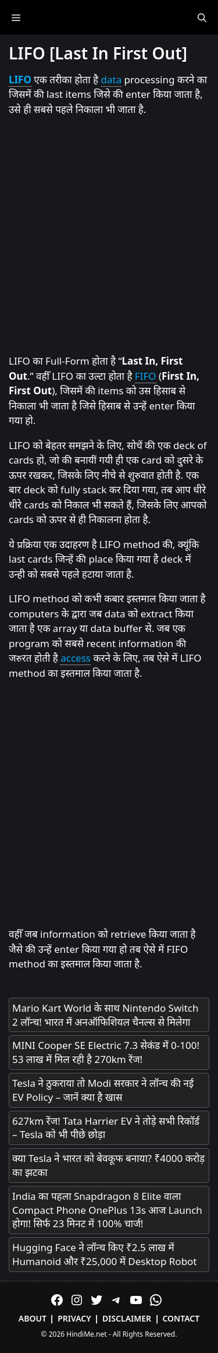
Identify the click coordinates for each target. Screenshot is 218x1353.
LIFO (20, 79)
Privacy (74, 1318)
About (33, 1318)
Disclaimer (126, 1318)
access (75, 658)
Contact (180, 1318)
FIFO (145, 376)
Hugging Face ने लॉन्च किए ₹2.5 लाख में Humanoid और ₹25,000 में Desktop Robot (104, 1254)
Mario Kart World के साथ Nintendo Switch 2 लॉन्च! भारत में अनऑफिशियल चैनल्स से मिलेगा (105, 1015)
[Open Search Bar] (202, 17)
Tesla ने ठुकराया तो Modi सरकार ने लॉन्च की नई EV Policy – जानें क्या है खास (103, 1090)
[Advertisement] (109, 235)
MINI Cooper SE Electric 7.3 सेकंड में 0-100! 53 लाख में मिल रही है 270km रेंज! (105, 1052)
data (111, 79)
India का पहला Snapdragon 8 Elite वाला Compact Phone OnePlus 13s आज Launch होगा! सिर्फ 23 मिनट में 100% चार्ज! (107, 1210)
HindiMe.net (86, 1334)
